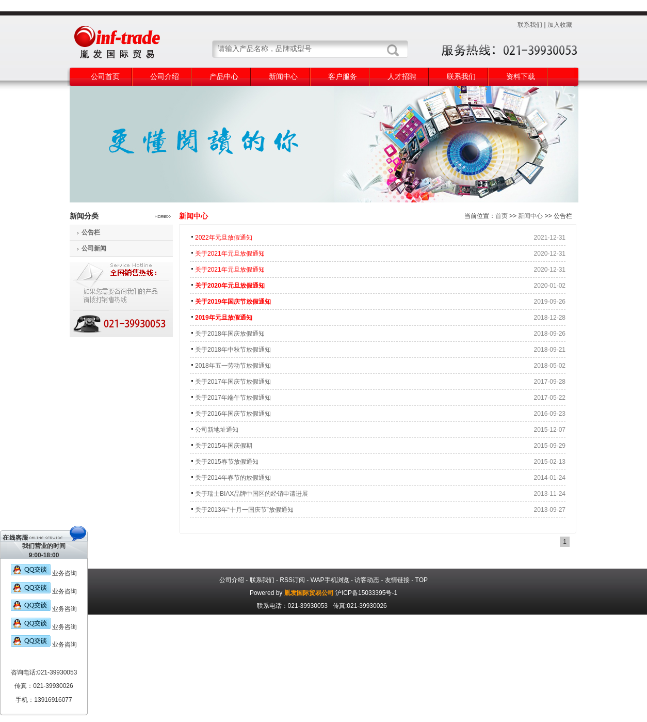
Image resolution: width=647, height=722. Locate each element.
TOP (421, 580)
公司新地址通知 (216, 429)
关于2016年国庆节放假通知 (233, 413)
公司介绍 (164, 76)
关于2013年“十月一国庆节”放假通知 (244, 509)
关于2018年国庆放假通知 (230, 333)
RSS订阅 (292, 580)
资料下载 (520, 76)
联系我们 (529, 24)
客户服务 (342, 76)
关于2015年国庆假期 (223, 445)
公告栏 (91, 232)
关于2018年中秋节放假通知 (233, 349)
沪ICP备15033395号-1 (366, 593)
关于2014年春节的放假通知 (233, 477)
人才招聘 (401, 76)
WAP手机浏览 (330, 580)
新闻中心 (283, 76)
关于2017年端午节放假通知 (233, 397)
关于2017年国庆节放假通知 (233, 381)
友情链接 (397, 580)
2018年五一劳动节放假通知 (233, 365)
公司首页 (105, 76)
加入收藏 (559, 24)
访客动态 (366, 580)
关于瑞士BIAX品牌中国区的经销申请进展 (251, 493)
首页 (501, 215)
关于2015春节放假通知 (226, 461)
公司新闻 (94, 248)
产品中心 (223, 76)
